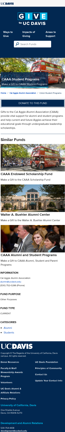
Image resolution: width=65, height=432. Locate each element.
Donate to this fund (33, 103)
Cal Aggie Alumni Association (23, 93)
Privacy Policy (8, 398)
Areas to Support (51, 34)
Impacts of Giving (28, 34)
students (9, 332)
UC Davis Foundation (46, 362)
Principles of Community (48, 368)
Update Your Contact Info (48, 380)
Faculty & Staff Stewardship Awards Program (12, 372)
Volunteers (6, 382)
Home (3, 93)
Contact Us (41, 374)
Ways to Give (8, 34)
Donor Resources (10, 362)
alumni (8, 328)
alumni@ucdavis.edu (10, 281)
